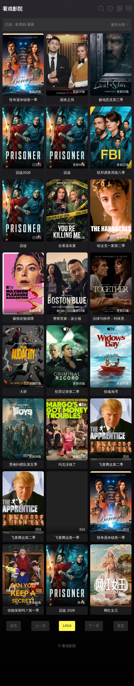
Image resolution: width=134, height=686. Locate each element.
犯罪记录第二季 (67, 392)
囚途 (67, 173)
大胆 (23, 392)
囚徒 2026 (67, 610)
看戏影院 (13, 9)
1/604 (67, 626)
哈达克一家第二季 (111, 246)
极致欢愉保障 (23, 318)
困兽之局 (67, 100)
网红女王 (111, 610)
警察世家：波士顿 (67, 318)
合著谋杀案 (67, 246)
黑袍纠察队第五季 (23, 464)
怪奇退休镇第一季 (23, 100)
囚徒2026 (23, 173)
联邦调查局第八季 (111, 173)
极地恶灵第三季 (111, 100)
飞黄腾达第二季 (111, 464)
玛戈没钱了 (67, 464)
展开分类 (120, 24)
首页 (13, 626)
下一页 (94, 626)
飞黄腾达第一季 (67, 538)
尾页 (120, 626)
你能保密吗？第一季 (23, 610)
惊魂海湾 (111, 392)
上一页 (40, 626)
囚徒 (23, 246)
